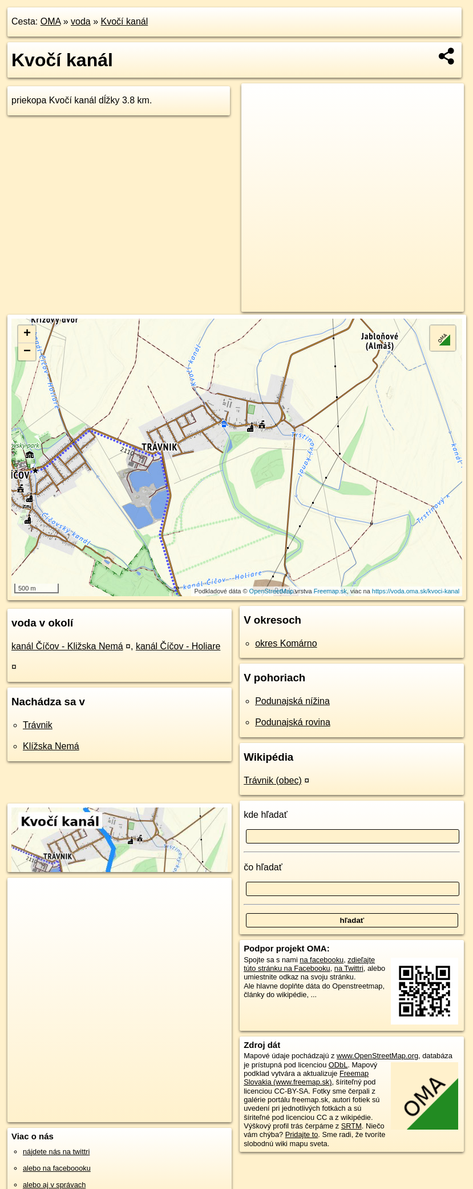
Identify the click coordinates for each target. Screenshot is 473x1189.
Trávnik (37, 725)
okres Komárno (286, 643)
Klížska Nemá (51, 746)
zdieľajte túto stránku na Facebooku (309, 964)
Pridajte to (301, 1134)
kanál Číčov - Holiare (178, 646)
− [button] (27, 351)
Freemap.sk (330, 591)
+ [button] (27, 334)
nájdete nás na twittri (56, 1151)
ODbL (338, 1065)
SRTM (351, 1126)
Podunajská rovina (292, 722)
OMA (51, 21)
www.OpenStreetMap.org (377, 1055)
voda (81, 21)
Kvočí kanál (124, 21)
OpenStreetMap (271, 591)
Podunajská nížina (292, 701)
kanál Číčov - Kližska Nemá (67, 646)
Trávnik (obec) (273, 780)
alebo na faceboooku (57, 1168)
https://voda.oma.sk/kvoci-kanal (415, 591)
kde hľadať (266, 815)
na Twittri (348, 968)
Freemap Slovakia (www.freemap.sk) (306, 1077)
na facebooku (321, 959)
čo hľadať (263, 867)
